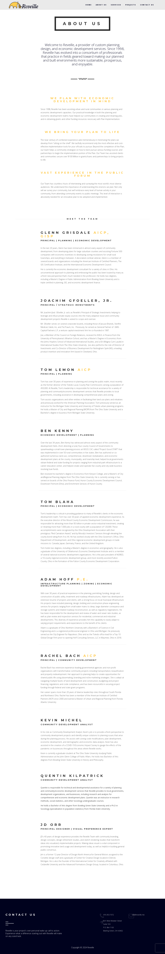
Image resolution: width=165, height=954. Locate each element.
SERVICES (116, 5)
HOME (89, 5)
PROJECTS (130, 5)
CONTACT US (147, 5)
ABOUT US (101, 5)
